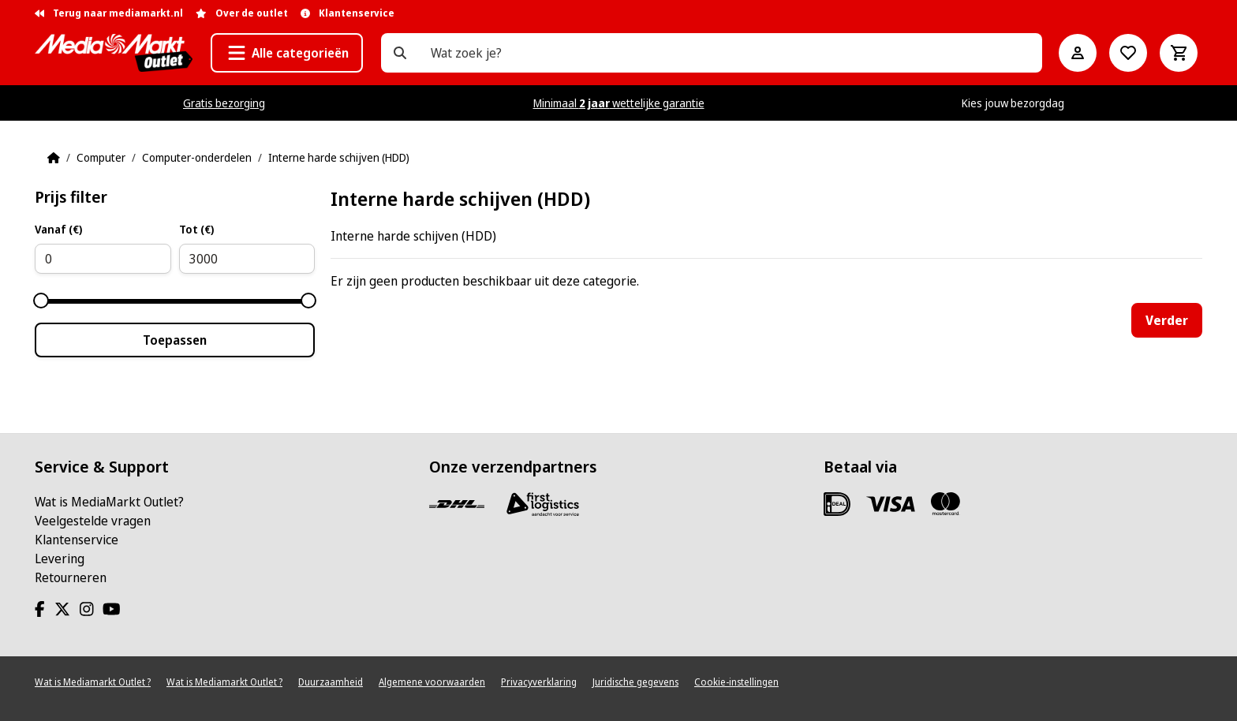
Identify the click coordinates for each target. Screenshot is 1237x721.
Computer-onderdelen (197, 157)
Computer (101, 157)
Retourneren (71, 577)
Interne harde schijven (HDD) (338, 157)
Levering (59, 558)
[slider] (41, 300)
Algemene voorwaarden (432, 682)
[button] (287, 53)
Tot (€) (196, 229)
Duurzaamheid (330, 682)
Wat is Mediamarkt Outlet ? (93, 682)
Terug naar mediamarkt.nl (109, 13)
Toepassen (175, 340)
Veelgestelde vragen (93, 520)
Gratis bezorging (224, 102)
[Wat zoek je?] (400, 53)
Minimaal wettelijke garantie (618, 102)
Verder (1166, 320)
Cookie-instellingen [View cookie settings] (736, 682)
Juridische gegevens (635, 682)
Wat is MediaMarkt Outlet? (109, 501)
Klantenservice (76, 539)
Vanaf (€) (58, 229)
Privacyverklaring (539, 682)
